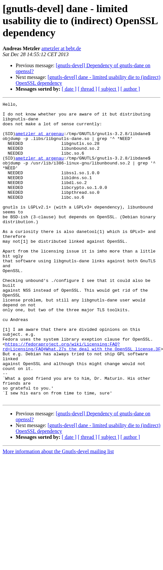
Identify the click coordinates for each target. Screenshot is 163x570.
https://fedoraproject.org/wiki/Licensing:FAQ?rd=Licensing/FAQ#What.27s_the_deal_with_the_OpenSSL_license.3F (82, 396)
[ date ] (69, 89)
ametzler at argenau (39, 140)
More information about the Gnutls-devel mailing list (58, 511)
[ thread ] (87, 89)
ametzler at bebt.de (61, 48)
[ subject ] (108, 89)
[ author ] (130, 89)
